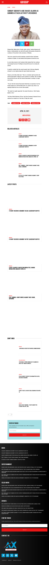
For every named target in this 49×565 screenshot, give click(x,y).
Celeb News (22, 360)
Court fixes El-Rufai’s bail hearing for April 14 (30, 391)
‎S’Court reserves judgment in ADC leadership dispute (28, 136)
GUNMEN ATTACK (15, 103)
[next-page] (11, 414)
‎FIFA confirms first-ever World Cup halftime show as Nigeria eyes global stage (21, 503)
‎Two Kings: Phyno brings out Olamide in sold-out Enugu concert (28, 362)
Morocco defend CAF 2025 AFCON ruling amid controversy (16, 506)
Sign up (24, 435)
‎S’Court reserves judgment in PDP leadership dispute (28, 146)
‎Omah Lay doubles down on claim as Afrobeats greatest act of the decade (20, 477)
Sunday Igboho (25, 103)
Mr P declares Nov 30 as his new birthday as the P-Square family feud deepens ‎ (21, 469)
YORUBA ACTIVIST (35, 103)
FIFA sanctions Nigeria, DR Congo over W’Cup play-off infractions (17, 508)
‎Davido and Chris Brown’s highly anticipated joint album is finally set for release (22, 467)
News (13, 7)
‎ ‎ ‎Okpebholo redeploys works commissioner (29, 348)
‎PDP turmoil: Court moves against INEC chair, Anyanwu (29, 166)
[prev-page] (8, 414)
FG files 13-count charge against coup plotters (29, 176)
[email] (24, 430)
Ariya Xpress (26, 115)
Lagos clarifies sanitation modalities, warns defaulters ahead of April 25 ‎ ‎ (29, 156)
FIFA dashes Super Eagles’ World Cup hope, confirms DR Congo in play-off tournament (23, 510)
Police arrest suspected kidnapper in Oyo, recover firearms (29, 376)
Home (8, 7)
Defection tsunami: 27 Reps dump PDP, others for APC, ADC (28, 405)
